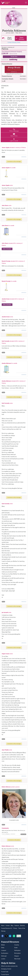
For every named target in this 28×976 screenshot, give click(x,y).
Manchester (17, 958)
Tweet (13, 7)
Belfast (3, 945)
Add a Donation (7, 249)
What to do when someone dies (9, 966)
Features (16, 925)
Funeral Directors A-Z (6, 928)
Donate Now (14, 56)
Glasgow (16, 956)
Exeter (16, 947)
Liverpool (3, 950)
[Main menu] (26, 2)
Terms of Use (21, 928)
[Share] (21, 38)
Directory (22, 925)
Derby (2, 947)
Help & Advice (8, 963)
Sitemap (3, 931)
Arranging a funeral (6, 969)
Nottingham (17, 950)
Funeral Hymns (5, 974)
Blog (12, 925)
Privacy (15, 928)
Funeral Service (7, 76)
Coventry (16, 945)
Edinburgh (4, 956)
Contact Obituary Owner (14, 42)
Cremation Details (7, 79)
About (2, 925)
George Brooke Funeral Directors (14, 73)
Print (3, 81)
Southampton (4, 953)
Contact (8, 925)
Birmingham (17, 953)
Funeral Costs (4, 971)
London (3, 958)
